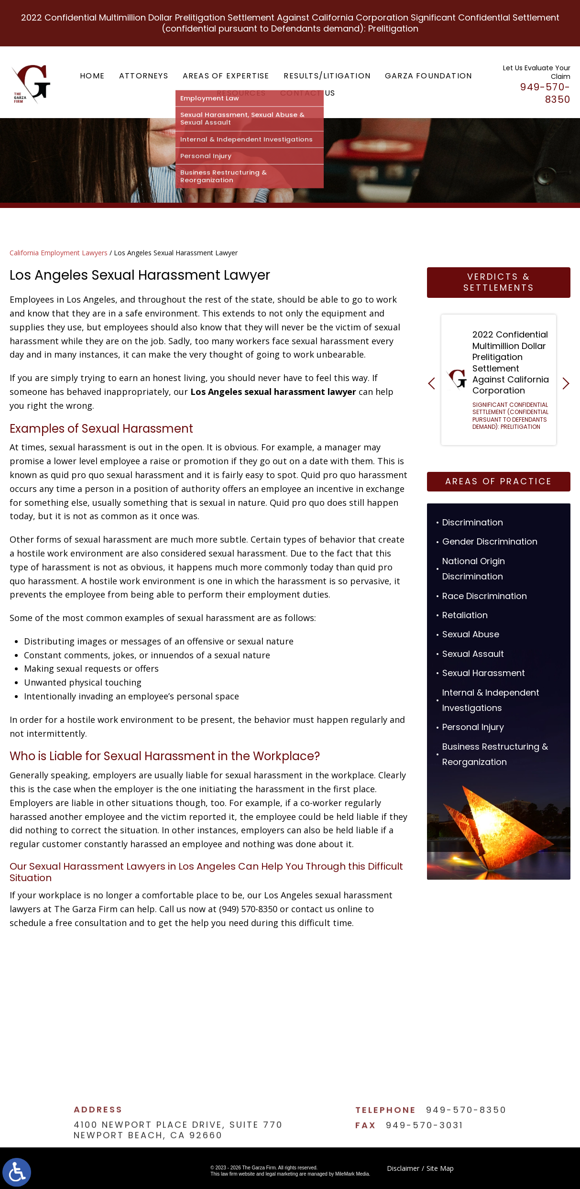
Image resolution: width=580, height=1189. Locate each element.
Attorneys (143, 75)
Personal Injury (473, 727)
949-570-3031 (424, 1146)
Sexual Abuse (470, 634)
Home (92, 75)
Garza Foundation (428, 75)
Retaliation (465, 615)
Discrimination (472, 522)
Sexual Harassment (483, 673)
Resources (241, 92)
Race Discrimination (484, 596)
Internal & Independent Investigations (490, 700)
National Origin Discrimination (473, 568)
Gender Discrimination (489, 541)
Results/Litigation (327, 75)
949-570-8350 (466, 1131)
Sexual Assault (473, 654)
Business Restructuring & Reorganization (495, 754)
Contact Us (307, 92)
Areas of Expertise (226, 75)
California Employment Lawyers (59, 252)
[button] (434, 383)
